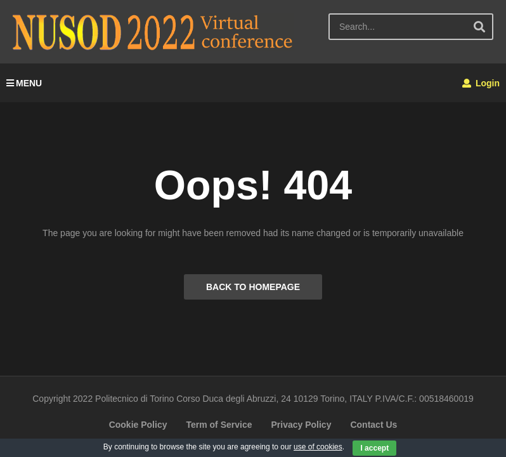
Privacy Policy (301, 425)
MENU (24, 83)
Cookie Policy (138, 425)
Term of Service (219, 425)
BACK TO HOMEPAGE (253, 287)
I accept (374, 448)
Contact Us (373, 425)
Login (481, 83)
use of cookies (318, 446)
